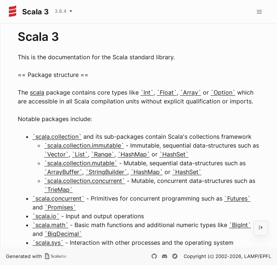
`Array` (190, 92)
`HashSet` (173, 154)
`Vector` (56, 154)
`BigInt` (240, 225)
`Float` (167, 92)
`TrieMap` (58, 189)
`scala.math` (50, 225)
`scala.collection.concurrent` (84, 180)
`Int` (147, 92)
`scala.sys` (47, 242)
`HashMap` (134, 154)
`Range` (102, 154)
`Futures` (237, 198)
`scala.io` (45, 216)
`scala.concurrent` (58, 198)
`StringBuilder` (106, 172)
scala (37, 92)
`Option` (223, 92)
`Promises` (60, 207)
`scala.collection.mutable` (80, 163)
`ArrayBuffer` (63, 172)
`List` (80, 154)
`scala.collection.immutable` (84, 145)
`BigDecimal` (63, 233)
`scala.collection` (57, 136)
